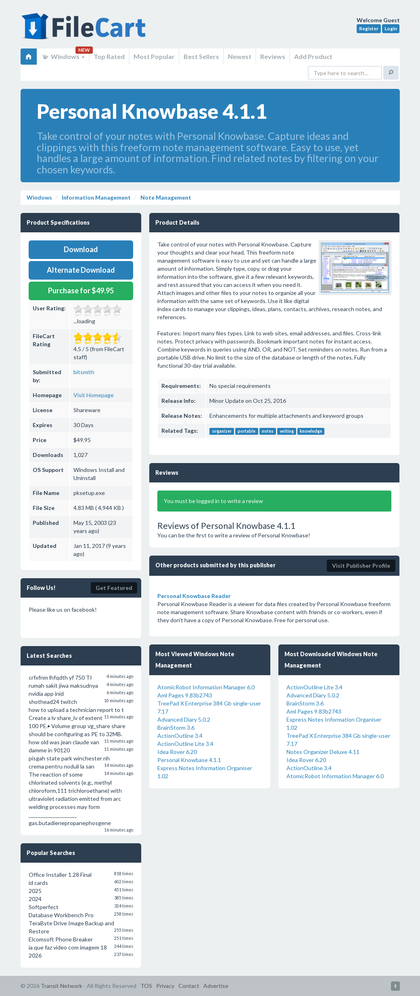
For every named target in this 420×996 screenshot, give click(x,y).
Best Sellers (201, 56)
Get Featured (114, 587)
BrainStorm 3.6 (175, 727)
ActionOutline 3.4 (180, 735)
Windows (63, 56)
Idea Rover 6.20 (177, 751)
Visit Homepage (93, 395)
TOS (146, 985)
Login (390, 28)
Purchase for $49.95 (81, 290)
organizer (222, 431)
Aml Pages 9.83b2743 (184, 695)
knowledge (311, 431)
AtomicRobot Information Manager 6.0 (206, 687)
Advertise (215, 985)
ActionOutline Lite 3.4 (185, 743)
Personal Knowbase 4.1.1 (189, 759)
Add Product (313, 56)
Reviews (272, 56)
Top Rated (109, 56)
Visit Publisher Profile (361, 565)
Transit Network (61, 985)
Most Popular (154, 56)
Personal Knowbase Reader (194, 595)
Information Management (96, 197)
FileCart (85, 30)
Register (368, 28)
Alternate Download (81, 269)
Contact (188, 985)
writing (287, 431)
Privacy (165, 985)
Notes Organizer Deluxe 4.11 (322, 751)
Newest (239, 56)
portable (246, 431)
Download (81, 249)
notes (268, 431)
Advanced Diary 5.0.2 (183, 719)
